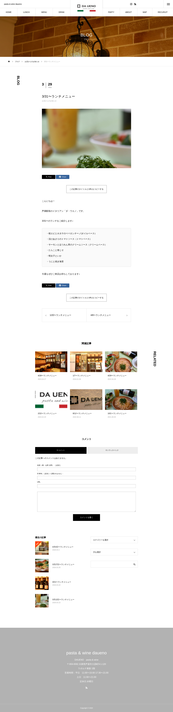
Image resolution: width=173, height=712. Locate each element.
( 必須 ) (48, 465)
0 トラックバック (112, 450)
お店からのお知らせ (49, 101)
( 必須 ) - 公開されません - (50, 473)
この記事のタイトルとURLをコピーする (86, 189)
